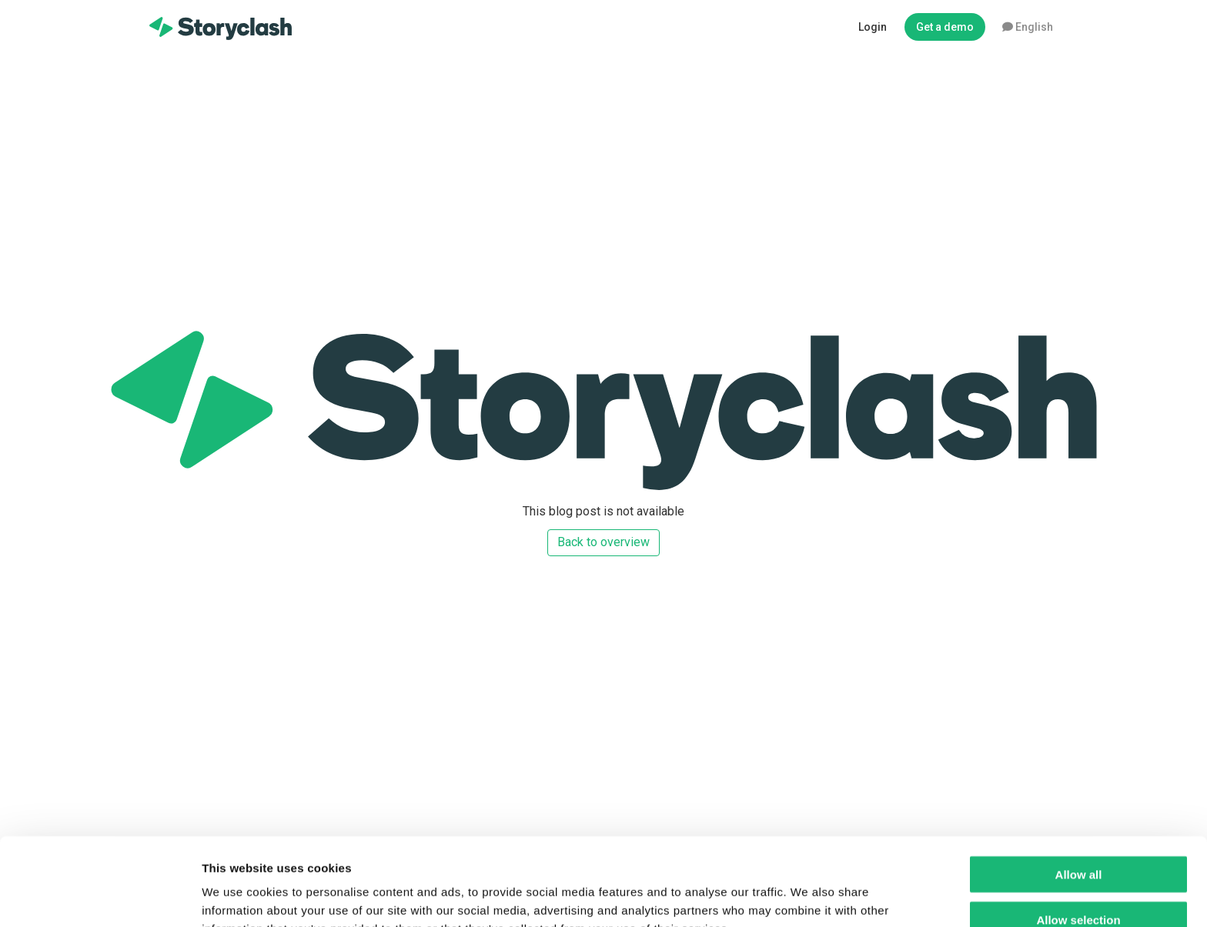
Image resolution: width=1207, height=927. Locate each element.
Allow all (1078, 792)
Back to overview (603, 542)
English (1027, 27)
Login (872, 27)
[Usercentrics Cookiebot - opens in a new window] (99, 897)
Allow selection (1078, 837)
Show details (808, 896)
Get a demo (945, 27)
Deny (1079, 882)
